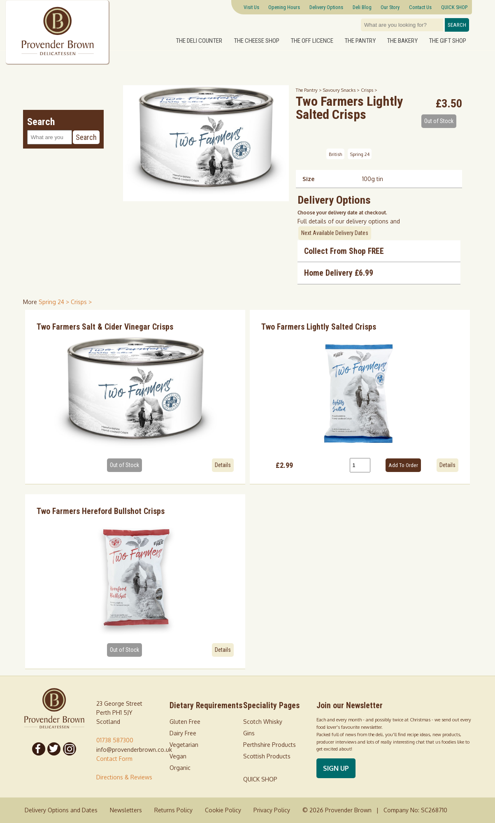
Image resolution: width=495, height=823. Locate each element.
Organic (180, 767)
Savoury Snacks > (342, 90)
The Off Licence (311, 40)
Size (308, 178)
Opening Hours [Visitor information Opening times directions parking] (284, 7)
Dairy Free (183, 733)
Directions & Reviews (124, 777)
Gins (249, 733)
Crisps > (369, 90)
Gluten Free (185, 721)
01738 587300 (114, 740)
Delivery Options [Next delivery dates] (326, 7)
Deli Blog (362, 7)
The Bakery (402, 40)
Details (223, 465)
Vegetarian (184, 744)
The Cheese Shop (256, 40)
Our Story (390, 7)
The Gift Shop (447, 40)
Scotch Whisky (262, 721)
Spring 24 (360, 154)
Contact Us (420, 7)
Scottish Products (266, 756)
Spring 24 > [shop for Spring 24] (55, 301)
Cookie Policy (223, 810)
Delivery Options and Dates (61, 810)
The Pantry (360, 40)
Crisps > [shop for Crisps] (81, 301)
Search (457, 25)
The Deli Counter (199, 40)
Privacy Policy (271, 810)
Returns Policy (173, 810)
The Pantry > (309, 90)
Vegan (178, 756)
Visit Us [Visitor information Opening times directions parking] (251, 7)
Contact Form (114, 758)
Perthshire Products (269, 744)
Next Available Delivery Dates (334, 233)
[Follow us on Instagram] (69, 749)
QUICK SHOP (454, 7)
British (335, 154)
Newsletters (126, 810)
